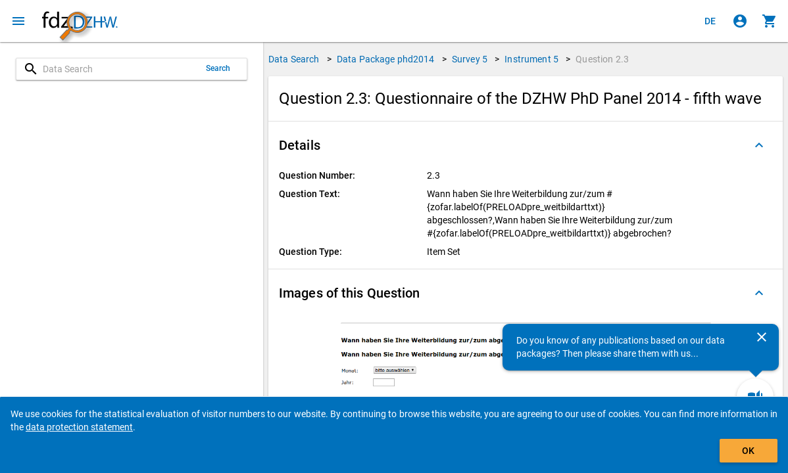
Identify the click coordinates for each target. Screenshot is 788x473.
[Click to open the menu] (18, 21)
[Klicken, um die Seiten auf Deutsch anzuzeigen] (710, 21)
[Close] (762, 337)
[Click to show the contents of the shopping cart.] (769, 21)
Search (218, 68)
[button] (525, 145)
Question (602, 59)
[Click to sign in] (740, 21)
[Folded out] (759, 145)
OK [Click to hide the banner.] (748, 450)
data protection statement (79, 427)
